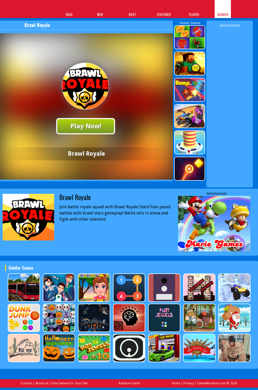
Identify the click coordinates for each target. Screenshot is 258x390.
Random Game (129, 383)
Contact (26, 383)
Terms (175, 383)
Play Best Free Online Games (21, 9)
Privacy (188, 383)
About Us (41, 383)
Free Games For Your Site (69, 383)
